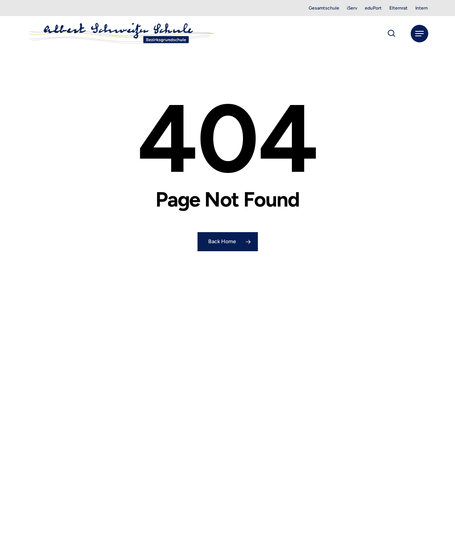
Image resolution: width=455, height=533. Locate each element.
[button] (419, 33)
